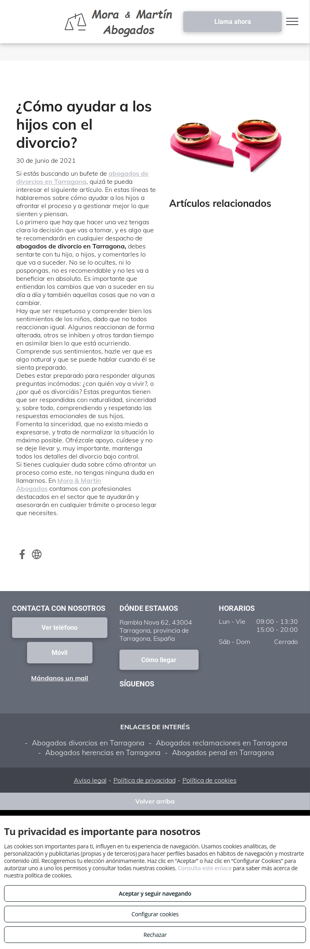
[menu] (292, 21)
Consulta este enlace (204, 868)
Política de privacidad (144, 780)
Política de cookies (209, 780)
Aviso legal (90, 780)
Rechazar (154, 934)
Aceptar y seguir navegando (155, 893)
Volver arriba (155, 801)
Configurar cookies (155, 914)
